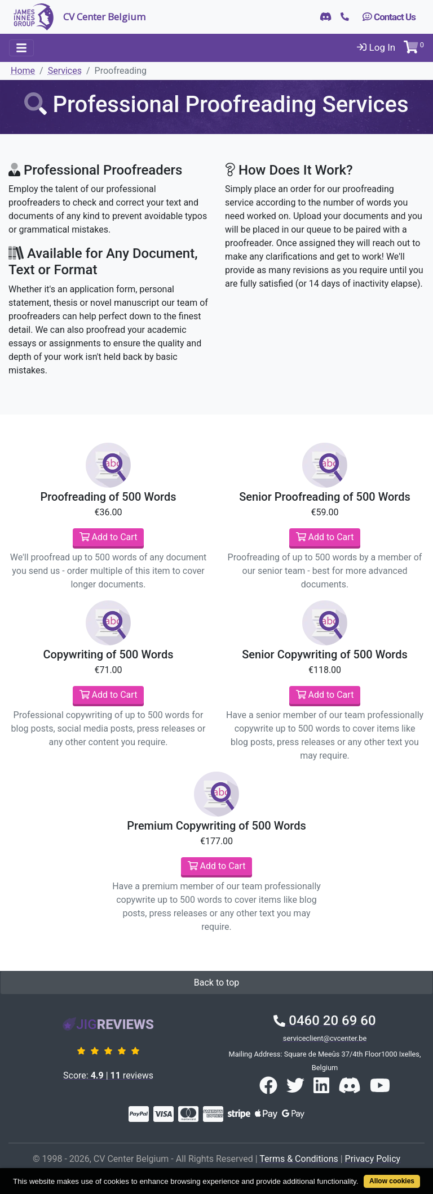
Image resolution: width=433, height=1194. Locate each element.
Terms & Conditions (298, 1158)
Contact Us (389, 17)
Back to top (216, 982)
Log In (376, 47)
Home (23, 70)
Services (65, 70)
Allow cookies (391, 1181)
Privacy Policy (373, 1158)
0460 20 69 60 (324, 1020)
